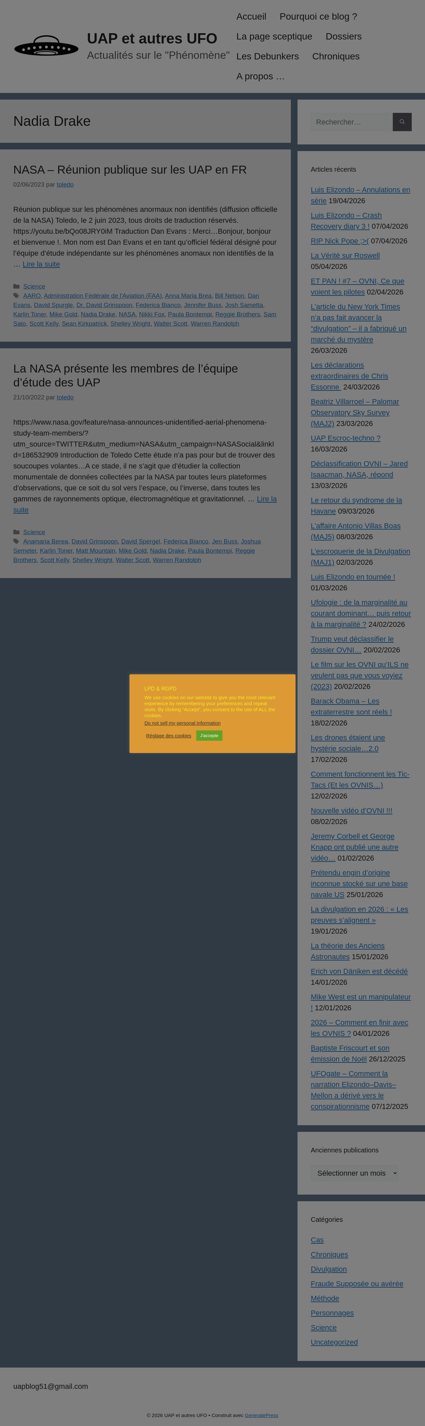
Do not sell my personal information (182, 723)
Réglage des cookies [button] (168, 735)
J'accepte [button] (209, 735)
